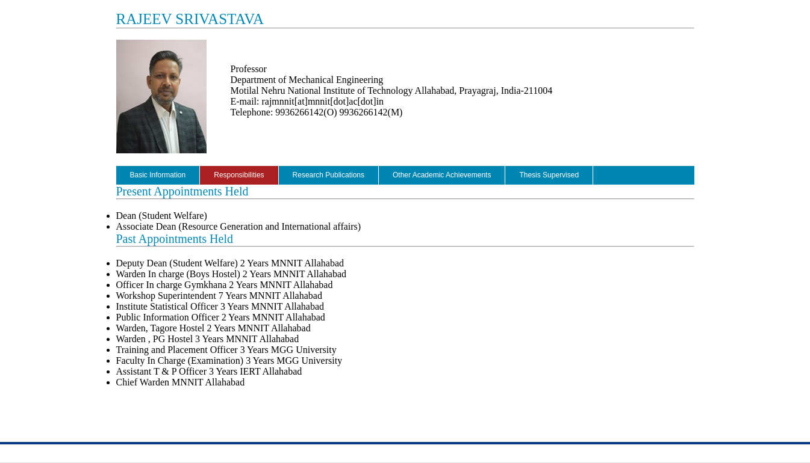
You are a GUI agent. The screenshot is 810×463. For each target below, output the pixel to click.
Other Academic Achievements (442, 175)
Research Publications (328, 175)
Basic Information (158, 175)
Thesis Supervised (549, 175)
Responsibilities (239, 175)
